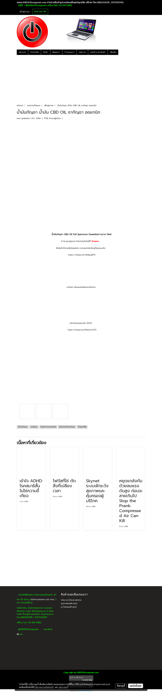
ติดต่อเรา (56, 52)
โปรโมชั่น (34, 52)
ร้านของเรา (69, 52)
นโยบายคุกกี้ (63, 687)
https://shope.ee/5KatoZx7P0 (82, 329)
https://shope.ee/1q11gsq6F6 (81, 254)
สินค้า (45, 52)
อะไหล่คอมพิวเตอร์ (69, 607)
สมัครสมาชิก (40, 11)
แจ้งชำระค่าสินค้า (98, 52)
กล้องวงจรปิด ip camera (71, 600)
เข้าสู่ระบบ (25, 11)
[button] (121, 52)
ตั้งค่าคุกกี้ (121, 686)
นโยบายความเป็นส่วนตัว (44, 687)
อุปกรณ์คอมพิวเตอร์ (69, 603)
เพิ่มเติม (113, 52)
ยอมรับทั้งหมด (135, 686)
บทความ (82, 52)
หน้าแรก (22, 52)
